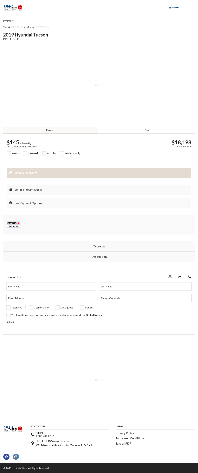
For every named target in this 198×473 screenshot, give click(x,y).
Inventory (8, 20)
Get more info (41, 307)
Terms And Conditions (130, 438)
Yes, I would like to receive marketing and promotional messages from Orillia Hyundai (56, 315)
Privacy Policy (125, 433)
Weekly (16, 153)
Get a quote (66, 307)
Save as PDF (123, 443)
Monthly (52, 153)
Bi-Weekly (33, 153)
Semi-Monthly (72, 153)
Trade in (89, 307)
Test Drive (16, 307)
